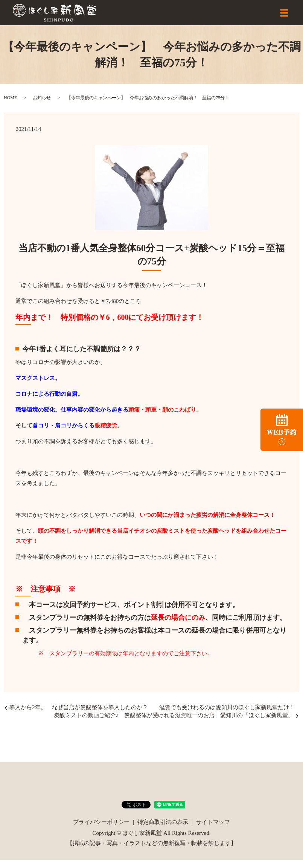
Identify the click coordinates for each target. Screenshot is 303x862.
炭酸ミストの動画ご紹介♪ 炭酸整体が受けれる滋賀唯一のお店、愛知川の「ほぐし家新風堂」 (174, 717)
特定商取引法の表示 (162, 824)
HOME (10, 100)
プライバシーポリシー (101, 824)
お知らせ (42, 100)
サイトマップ (213, 824)
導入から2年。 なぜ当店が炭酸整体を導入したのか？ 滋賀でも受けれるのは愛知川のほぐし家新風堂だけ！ (152, 710)
